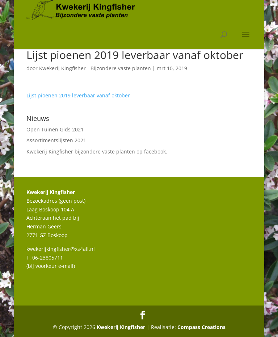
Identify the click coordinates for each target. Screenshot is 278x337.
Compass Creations (201, 327)
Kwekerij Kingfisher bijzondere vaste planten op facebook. (96, 151)
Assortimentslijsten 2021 (56, 140)
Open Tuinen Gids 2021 (55, 129)
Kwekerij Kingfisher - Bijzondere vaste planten (95, 68)
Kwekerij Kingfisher (121, 327)
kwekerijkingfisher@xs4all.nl (60, 248)
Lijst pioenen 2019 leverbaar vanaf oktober (78, 95)
